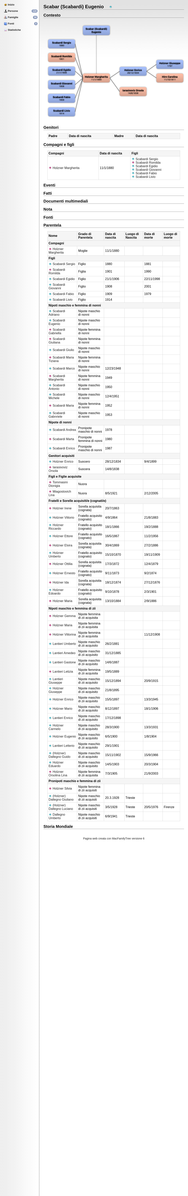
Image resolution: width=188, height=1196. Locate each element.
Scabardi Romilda (146, 162)
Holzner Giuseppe (56, 690)
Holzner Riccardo (56, 526)
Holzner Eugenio (62, 736)
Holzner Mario (60, 708)
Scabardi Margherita (57, 377)
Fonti (9, 23)
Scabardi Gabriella (57, 331)
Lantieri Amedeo (62, 653)
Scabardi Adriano (57, 312)
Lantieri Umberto (62, 643)
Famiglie (11, 17)
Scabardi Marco (62, 368)
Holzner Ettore (61, 536)
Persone (11, 10)
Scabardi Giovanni (146, 169)
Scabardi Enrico (62, 448)
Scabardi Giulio (61, 350)
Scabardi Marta (61, 439)
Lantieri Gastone (62, 662)
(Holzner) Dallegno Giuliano (61, 797)
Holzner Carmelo (56, 727)
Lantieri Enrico (61, 718)
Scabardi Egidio (145, 166)
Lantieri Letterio (61, 745)
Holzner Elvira (60, 545)
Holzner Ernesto (62, 573)
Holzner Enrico (61, 461)
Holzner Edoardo (56, 591)
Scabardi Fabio (144, 173)
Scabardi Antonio (57, 387)
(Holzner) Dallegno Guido (59, 755)
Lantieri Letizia (61, 671)
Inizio (9, 4)
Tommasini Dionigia (58, 484)
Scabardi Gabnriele (57, 414)
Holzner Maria (60, 601)
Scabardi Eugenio (57, 322)
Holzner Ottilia (60, 564)
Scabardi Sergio (145, 159)
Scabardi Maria (61, 405)
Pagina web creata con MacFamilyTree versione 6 (114, 838)
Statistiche (12, 29)
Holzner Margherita (64, 168)
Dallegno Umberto (57, 816)
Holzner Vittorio (61, 517)
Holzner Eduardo (56, 764)
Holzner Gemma (62, 616)
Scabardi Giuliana (57, 340)
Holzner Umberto (56, 554)
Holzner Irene (60, 508)
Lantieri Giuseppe (56, 680)
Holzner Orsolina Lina (58, 773)
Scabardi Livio (143, 176)
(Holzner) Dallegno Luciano (61, 807)
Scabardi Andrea (62, 429)
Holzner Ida (59, 582)
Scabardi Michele (57, 396)
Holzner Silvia (60, 788)
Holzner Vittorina (62, 634)
